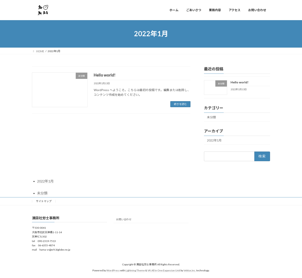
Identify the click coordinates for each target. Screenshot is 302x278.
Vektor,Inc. (190, 270)
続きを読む (180, 104)
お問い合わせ (123, 219)
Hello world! (104, 75)
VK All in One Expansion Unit (164, 270)
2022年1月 (214, 140)
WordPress (113, 270)
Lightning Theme (135, 270)
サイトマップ (43, 201)
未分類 (211, 117)
